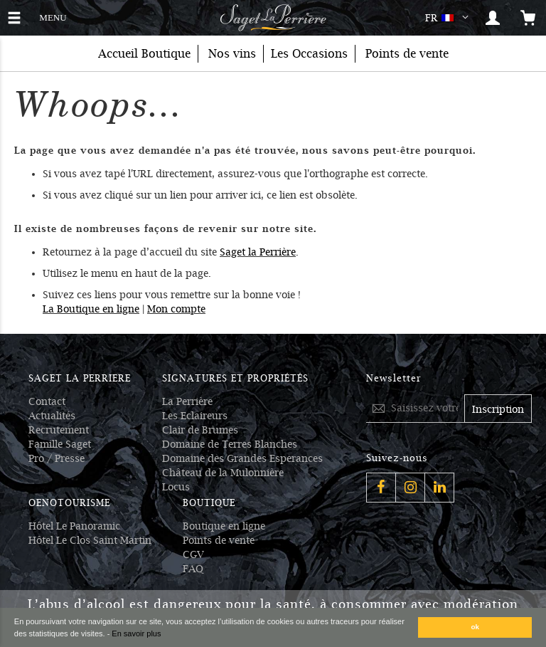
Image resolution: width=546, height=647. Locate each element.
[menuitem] (232, 54)
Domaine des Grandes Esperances (242, 458)
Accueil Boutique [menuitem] (144, 54)
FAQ (193, 568)
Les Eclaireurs (195, 415)
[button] (449, 18)
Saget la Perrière (258, 252)
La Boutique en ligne (91, 309)
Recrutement (58, 430)
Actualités (51, 415)
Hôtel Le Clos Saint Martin (89, 540)
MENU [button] (52, 16)
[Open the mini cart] (528, 18)
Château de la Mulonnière (223, 472)
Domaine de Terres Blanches (229, 444)
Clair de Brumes (200, 430)
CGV (193, 554)
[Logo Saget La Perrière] (273, 18)
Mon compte (176, 309)
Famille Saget (59, 444)
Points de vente (219, 540)
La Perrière (187, 401)
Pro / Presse (56, 458)
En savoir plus (136, 633)
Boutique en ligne (224, 526)
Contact (46, 401)
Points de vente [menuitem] (407, 54)
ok (475, 627)
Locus (176, 487)
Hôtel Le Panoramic (74, 526)
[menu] (273, 54)
